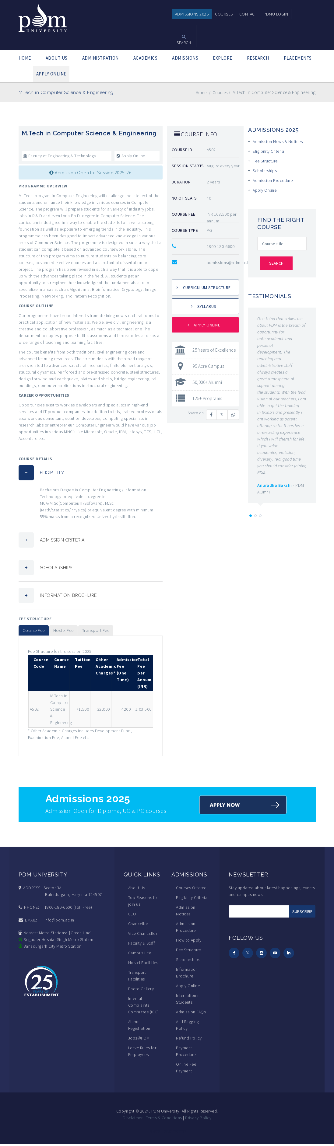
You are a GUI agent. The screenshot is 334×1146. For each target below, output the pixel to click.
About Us (136, 889)
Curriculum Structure (207, 287)
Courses (219, 92)
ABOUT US (57, 58)
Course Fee (37, 631)
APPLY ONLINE (51, 74)
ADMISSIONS (185, 58)
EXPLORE (222, 58)
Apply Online (130, 155)
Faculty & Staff (141, 945)
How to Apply (188, 942)
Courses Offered (191, 889)
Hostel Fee (73, 631)
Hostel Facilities (143, 964)
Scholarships (265, 170)
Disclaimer (132, 1119)
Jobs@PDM (139, 1040)
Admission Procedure (273, 180)
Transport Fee (112, 631)
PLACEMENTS (298, 58)
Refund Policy (189, 1040)
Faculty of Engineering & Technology (59, 155)
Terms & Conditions (164, 1119)
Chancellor (138, 925)
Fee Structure (265, 161)
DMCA (155, 1133)
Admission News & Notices (278, 141)
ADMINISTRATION (100, 58)
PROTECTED (175, 1133)
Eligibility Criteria (268, 151)
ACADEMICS (145, 58)
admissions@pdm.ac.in (229, 262)
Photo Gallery (141, 990)
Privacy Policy (198, 1119)
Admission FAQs (191, 1013)
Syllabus (206, 306)
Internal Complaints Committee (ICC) (143, 1007)
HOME (25, 58)
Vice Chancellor (142, 935)
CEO (132, 915)
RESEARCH (258, 58)
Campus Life (139, 954)
